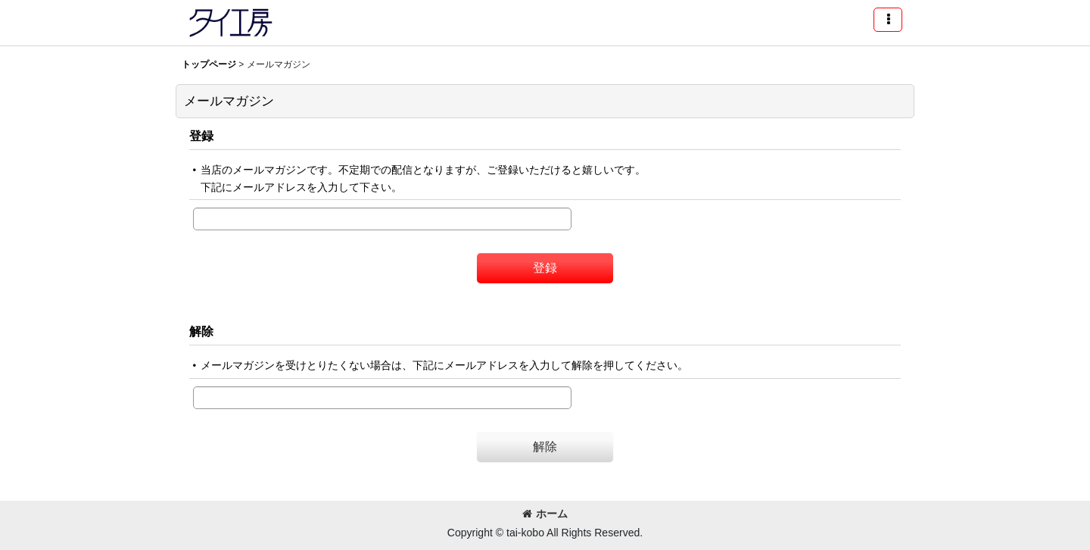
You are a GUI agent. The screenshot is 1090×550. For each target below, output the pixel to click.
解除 (201, 331)
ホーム (545, 514)
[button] (888, 20)
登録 (201, 135)
